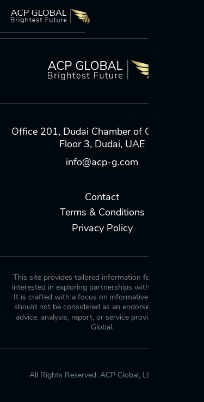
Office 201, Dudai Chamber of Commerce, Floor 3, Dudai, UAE (102, 138)
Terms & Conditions (102, 212)
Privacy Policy (102, 228)
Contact (102, 197)
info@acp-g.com (102, 162)
